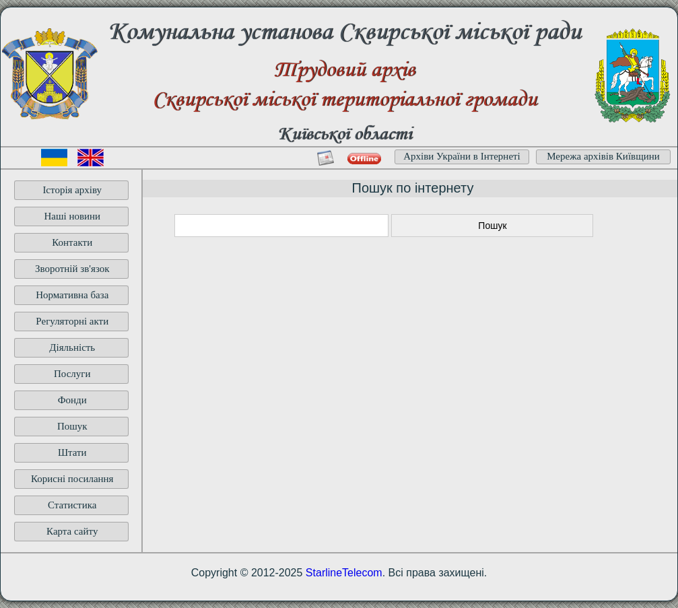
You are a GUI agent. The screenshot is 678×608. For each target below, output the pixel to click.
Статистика (72, 505)
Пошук (72, 426)
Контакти (72, 242)
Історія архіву (72, 189)
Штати (72, 452)
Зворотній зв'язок (72, 268)
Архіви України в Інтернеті (461, 156)
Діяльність (72, 347)
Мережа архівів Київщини (603, 156)
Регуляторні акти (72, 321)
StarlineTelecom (344, 572)
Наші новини (72, 216)
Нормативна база (72, 295)
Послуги (72, 373)
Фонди (72, 400)
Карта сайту (72, 531)
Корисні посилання (72, 478)
